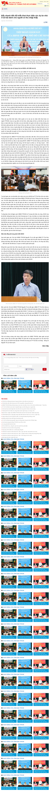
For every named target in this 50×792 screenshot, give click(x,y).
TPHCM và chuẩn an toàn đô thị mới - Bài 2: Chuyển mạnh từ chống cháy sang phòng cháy (21, 433)
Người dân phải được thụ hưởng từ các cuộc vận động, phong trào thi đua (40, 391)
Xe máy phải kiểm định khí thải (8, 424)
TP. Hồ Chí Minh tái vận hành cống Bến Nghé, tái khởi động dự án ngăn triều (18, 407)
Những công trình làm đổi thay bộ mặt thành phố (12, 418)
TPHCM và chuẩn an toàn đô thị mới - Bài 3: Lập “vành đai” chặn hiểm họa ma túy (19, 431)
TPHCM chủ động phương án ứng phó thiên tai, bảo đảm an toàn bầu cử (17, 401)
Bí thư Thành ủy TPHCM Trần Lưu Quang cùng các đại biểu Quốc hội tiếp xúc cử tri (24, 391)
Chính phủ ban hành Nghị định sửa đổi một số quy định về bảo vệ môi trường (18, 408)
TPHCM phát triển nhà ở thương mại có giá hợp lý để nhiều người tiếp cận (8, 391)
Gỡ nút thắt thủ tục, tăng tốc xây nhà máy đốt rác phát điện (15, 425)
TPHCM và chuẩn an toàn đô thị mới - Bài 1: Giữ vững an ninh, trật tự (17, 435)
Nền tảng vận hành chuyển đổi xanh (10, 437)
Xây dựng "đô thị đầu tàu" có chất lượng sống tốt (12, 429)
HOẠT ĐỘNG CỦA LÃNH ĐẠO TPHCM (13, 378)
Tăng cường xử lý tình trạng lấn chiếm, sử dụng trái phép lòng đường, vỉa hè (18, 416)
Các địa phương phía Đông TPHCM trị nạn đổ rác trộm (14, 422)
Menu (47, 5)
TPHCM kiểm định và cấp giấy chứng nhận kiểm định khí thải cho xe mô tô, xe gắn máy (20, 414)
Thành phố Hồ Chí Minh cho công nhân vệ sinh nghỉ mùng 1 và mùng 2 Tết (18, 410)
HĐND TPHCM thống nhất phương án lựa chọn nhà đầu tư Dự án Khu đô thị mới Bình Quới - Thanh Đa (24, 405)
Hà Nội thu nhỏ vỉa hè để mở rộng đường (11, 427)
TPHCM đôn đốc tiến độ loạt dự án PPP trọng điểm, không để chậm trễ (17, 403)
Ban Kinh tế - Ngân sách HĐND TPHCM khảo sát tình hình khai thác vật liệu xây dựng (20, 412)
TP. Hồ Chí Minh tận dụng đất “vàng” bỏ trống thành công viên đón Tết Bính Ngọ (19, 420)
